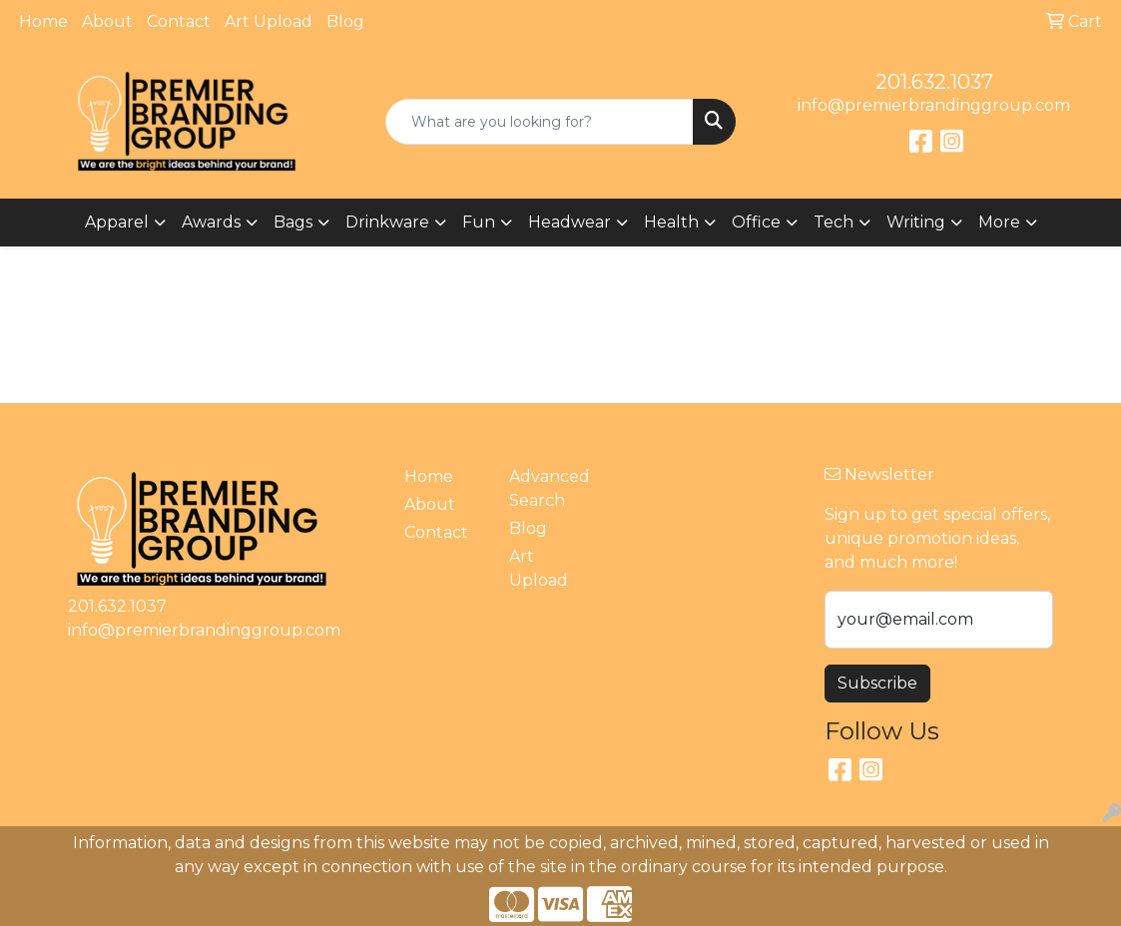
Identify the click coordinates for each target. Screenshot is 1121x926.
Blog (345, 21)
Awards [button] (211, 222)
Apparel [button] (117, 222)
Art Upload (268, 21)
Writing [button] (915, 222)
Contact (179, 21)
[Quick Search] (539, 122)
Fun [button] (478, 222)
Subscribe (877, 683)
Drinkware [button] (387, 222)
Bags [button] (293, 222)
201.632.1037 (934, 82)
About (107, 21)
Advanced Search (549, 488)
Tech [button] (833, 222)
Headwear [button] (569, 222)
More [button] (999, 222)
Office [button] (756, 222)
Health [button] (671, 222)
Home (43, 21)
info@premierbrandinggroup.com (934, 105)
